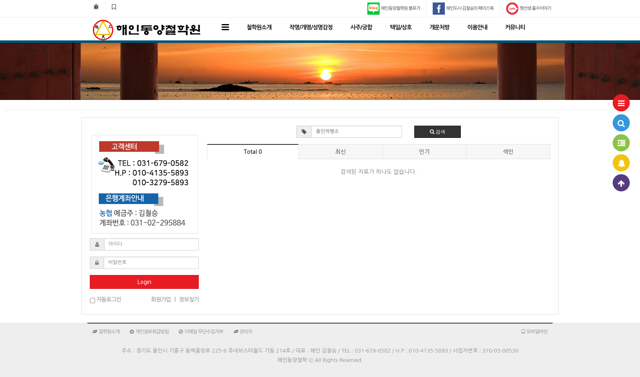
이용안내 (477, 27)
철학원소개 (259, 27)
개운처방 (439, 27)
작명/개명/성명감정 (311, 27)
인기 (424, 152)
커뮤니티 (515, 27)
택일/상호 (400, 27)
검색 (437, 132)
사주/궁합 (361, 27)
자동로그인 (105, 300)
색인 (508, 152)
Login (144, 282)
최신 (340, 152)
